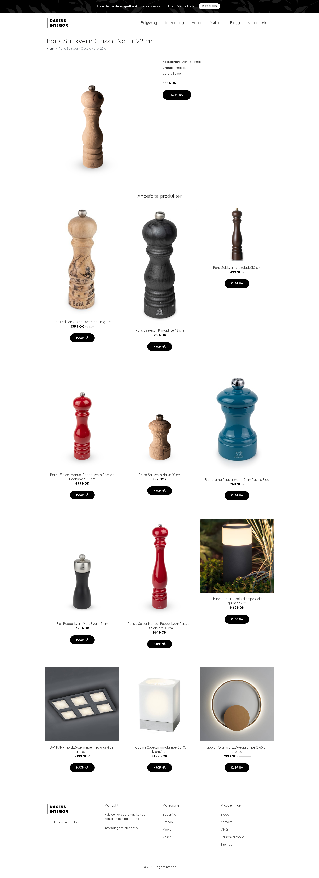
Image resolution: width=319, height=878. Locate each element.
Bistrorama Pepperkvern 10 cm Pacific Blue (237, 484)
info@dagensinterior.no (121, 832)
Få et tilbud (209, 6)
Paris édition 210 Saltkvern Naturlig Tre (82, 326)
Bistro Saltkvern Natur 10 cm (159, 479)
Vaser (197, 24)
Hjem (50, 53)
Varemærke (258, 24)
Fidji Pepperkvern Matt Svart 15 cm (82, 628)
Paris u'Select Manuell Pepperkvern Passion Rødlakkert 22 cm (82, 481)
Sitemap (226, 849)
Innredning (174, 24)
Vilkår (224, 833)
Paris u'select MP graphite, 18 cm (159, 334)
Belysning (149, 24)
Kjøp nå (177, 99)
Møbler (216, 24)
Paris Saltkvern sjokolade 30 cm (237, 272)
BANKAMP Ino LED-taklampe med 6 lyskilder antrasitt (82, 753)
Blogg (235, 24)
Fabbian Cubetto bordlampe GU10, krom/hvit (159, 753)
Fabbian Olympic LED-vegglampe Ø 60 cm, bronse (237, 753)
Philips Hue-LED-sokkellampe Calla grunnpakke (236, 605)
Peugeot (198, 66)
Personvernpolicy (233, 841)
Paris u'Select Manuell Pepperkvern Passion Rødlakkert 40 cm (159, 630)
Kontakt (226, 826)
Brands (186, 66)
